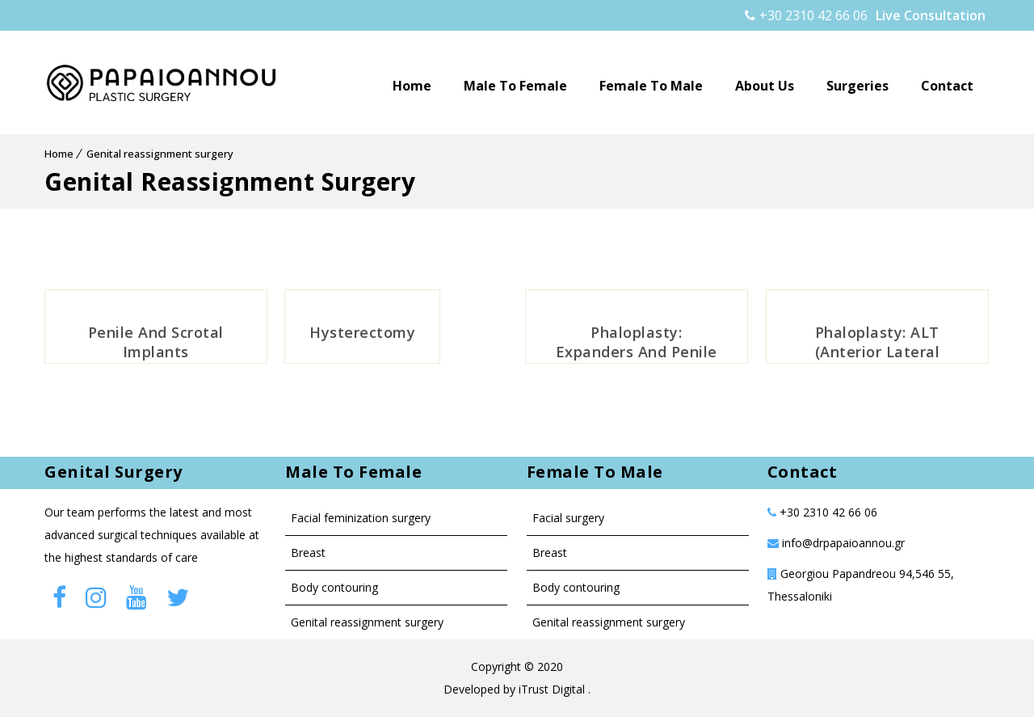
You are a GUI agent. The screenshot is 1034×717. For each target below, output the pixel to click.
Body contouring (334, 587)
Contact (947, 86)
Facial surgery (568, 517)
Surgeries (857, 86)
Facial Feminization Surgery (361, 517)
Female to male (651, 86)
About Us (764, 86)
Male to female (515, 86)
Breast (308, 552)
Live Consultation (931, 15)
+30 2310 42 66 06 (806, 15)
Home (412, 86)
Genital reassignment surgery (159, 153)
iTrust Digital (553, 689)
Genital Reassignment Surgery (367, 622)
